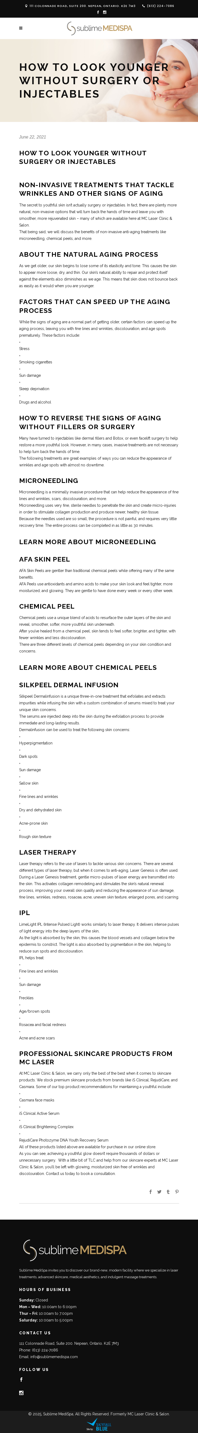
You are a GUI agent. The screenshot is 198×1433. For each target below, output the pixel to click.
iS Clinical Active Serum (39, 1113)
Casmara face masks (36, 1100)
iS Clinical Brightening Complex (46, 1127)
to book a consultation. (96, 1173)
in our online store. (140, 1147)
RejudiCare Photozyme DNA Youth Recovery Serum (65, 1140)
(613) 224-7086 (160, 6)
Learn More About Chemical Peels (88, 667)
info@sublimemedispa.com (54, 1357)
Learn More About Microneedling (87, 542)
